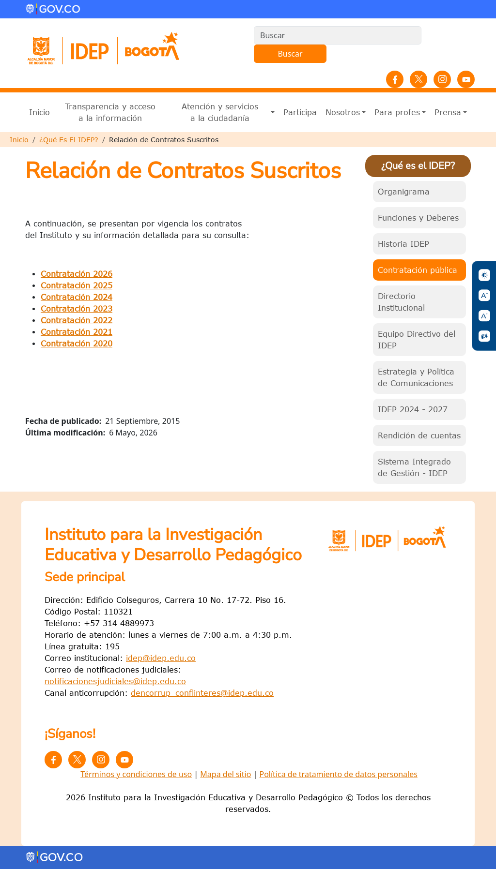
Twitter (418, 79)
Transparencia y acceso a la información (110, 112)
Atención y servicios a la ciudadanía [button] (220, 112)
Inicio (39, 112)
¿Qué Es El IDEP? (68, 139)
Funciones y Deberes (418, 217)
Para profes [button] (397, 112)
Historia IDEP (403, 244)
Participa (300, 112)
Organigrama (404, 191)
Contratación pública (417, 270)
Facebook (395, 79)
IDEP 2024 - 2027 (413, 409)
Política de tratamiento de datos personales (338, 774)
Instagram (442, 79)
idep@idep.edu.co (161, 658)
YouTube (466, 79)
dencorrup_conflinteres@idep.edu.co (202, 693)
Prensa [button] (447, 112)
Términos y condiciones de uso (136, 774)
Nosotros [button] (343, 112)
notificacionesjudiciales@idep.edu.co (115, 681)
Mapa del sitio (225, 774)
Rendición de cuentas (419, 435)
